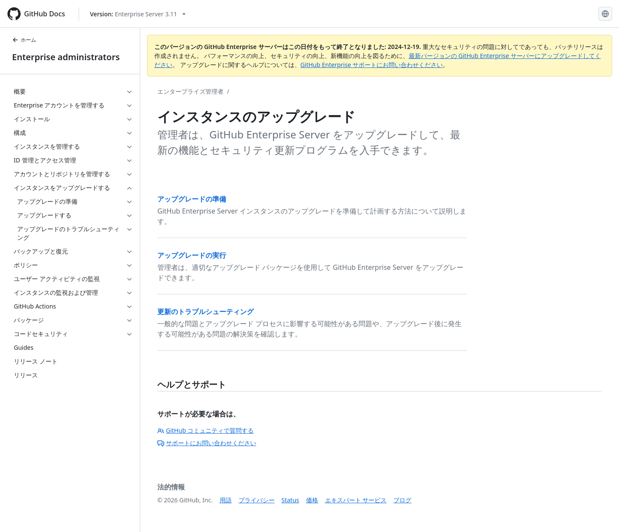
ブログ (402, 500)
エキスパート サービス (356, 500)
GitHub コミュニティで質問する (205, 430)
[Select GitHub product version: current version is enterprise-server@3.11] (138, 14)
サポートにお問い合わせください (206, 443)
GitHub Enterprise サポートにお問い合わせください (371, 65)
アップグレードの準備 (191, 199)
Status (290, 500)
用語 (226, 500)
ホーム (24, 39)
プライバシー (257, 500)
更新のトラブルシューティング (205, 311)
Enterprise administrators (66, 57)
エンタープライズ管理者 (190, 91)
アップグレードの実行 (191, 255)
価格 (312, 500)
